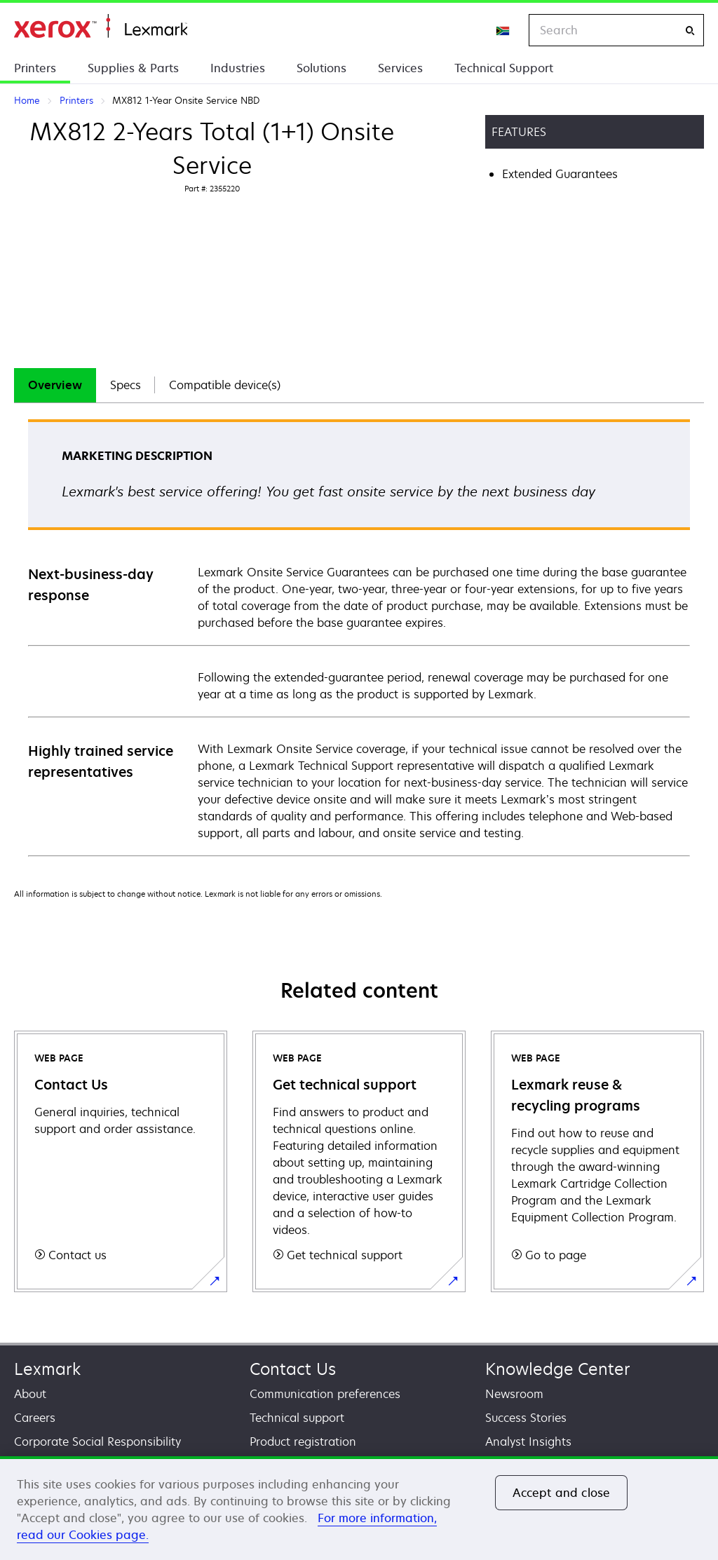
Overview (55, 385)
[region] (359, 1508)
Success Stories (526, 1417)
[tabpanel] (359, 637)
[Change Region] (503, 30)
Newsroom (514, 1394)
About (30, 1394)
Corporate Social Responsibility (97, 1441)
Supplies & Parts (133, 68)
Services (400, 68)
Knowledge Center (557, 1369)
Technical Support (503, 68)
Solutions (321, 68)
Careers (34, 1417)
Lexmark (47, 1369)
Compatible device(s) (224, 385)
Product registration (303, 1441)
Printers (35, 68)
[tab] (55, 385)
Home (100, 26)
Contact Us (293, 1369)
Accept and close (562, 1492)
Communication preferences (325, 1394)
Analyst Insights (528, 1441)
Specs (125, 385)
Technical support (297, 1417)
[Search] (690, 30)
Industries (237, 68)
